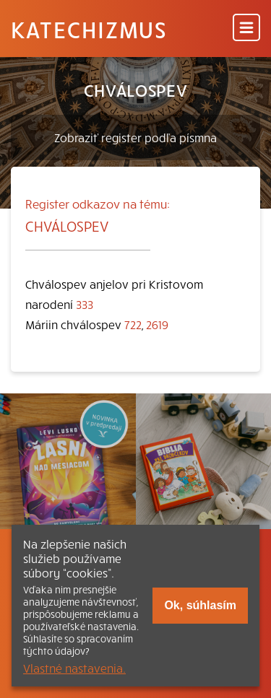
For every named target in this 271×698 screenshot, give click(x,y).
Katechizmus (89, 28)
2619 (157, 324)
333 (84, 304)
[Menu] (246, 28)
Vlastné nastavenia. (74, 667)
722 (133, 324)
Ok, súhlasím (200, 605)
